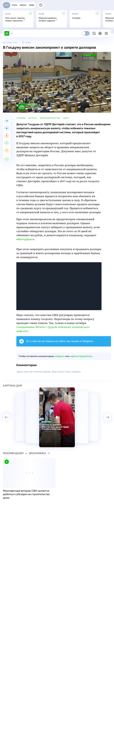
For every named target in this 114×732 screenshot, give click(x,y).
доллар (33, 118)
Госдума (21, 118)
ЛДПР (66, 118)
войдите (60, 356)
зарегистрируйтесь (81, 356)
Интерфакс (25, 239)
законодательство (50, 118)
